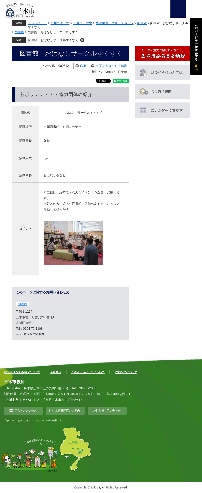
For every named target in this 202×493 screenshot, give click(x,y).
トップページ (37, 23)
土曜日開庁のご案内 (67, 410)
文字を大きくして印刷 (111, 65)
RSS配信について (126, 372)
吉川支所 (12, 400)
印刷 (83, 65)
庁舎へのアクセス (26, 410)
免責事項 (55, 372)
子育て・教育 (82, 23)
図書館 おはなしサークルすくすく (53, 40)
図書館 (142, 23)
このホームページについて (88, 372)
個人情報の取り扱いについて (22, 372)
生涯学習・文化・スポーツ (115, 23)
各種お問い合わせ (109, 410)
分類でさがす (59, 23)
